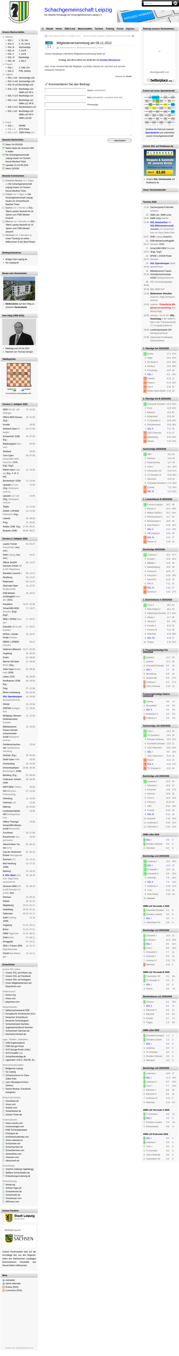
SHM (5, 555)
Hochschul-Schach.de (15, 1034)
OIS (5, 791)
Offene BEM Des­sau (12, 417)
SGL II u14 (13, 95)
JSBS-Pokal (24, 132)
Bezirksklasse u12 (27, 107)
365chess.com (12, 1201)
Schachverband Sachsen (17, 1024)
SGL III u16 (13, 84)
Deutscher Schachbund (16, 1017)
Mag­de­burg (8, 905)
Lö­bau (6, 676)
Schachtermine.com (14, 1150)
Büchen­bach (9, 481)
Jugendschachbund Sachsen (19, 1027)
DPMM (22, 125)
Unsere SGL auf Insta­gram (18, 979)
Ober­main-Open (10, 585)
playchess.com (12, 1002)
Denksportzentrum (11, 252)
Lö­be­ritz (6, 518)
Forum (120, 29)
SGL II (11, 44)
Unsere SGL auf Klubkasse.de (158, 146)
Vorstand (95, 158)
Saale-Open (8, 759)
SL (33, 1060)
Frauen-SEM (16, 945)
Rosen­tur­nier (9, 837)
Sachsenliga (24, 47)
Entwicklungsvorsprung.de (17, 1176)
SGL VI (11, 57)
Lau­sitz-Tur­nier (10, 544)
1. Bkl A (22, 61)
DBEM (6, 642)
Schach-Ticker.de (13, 1114)
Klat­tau (6, 526)
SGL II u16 (13, 81)
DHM (5, 937)
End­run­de (168, 207)
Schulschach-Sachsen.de (17, 1031)
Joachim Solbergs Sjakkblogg (19, 1169)
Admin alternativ (13, 1283)
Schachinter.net (12, 1143)
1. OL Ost (23, 40)
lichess (9, 1085)
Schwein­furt (8, 436)
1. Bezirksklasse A (152, 600)
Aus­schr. (17, 573)
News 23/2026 (12, 168)
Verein (59, 29)
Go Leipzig (10, 1072)
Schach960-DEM (11, 608)
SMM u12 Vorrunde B (153, 972)
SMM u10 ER (25, 118)
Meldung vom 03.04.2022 (17, 348)
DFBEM (15, 642)
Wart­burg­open (9, 444)
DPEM (6, 634)
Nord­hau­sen (8, 681)
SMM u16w (155, 218)
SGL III (11, 47)
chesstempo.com (13, 1198)
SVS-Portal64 (11, 1053)
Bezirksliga (24, 57)
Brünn (6, 929)
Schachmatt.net (12, 1195)
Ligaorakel (10, 1060)
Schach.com (11, 1107)
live (4, 476)
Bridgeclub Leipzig (14, 1068)
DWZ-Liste (70, 29)
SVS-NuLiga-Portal (14, 1049)
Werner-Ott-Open (11, 661)
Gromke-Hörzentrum (110, 60)
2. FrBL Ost (24, 67)
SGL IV (11, 50)
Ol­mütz (6, 704)
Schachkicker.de (13, 1111)
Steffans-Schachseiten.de (17, 1172)
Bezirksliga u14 (26, 89)
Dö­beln (6, 901)
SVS (15, 462)
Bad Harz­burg (9, 863)
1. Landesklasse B (152, 499)
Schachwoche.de (13, 1191)
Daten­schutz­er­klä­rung (98, 160)
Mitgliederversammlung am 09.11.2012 (84, 43)
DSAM (6, 953)
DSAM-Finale (165, 256)
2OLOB (26, 1060)
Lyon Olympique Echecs (16, 1082)
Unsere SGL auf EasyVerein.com (19, 1348)
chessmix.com (12, 1157)
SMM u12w (165, 215)
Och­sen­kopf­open (11, 768)
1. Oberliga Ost (150, 348)
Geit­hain (7, 755)
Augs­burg (7, 653)
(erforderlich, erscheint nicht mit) (104, 97)
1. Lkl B (22, 50)
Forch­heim (8, 833)
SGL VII (11, 61)
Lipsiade (7, 485)
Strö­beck (7, 451)
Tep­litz (6, 506)
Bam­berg (7, 775)
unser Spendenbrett (164, 91)
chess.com (10, 998)
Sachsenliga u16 (27, 78)
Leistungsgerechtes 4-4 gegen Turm (64, 36)
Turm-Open (8, 455)
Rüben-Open (9, 470)
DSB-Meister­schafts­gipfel (162, 241)
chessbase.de (12, 1101)
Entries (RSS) (11, 1287)
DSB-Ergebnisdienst (15, 1043)
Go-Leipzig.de (12, 262)
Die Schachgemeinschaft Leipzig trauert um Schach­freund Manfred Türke (18, 158)
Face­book (26, 1089)
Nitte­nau (7, 807)
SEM (5, 945)
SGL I (10, 40)
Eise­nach (7, 859)
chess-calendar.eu (14, 1140)
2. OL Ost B (24, 44)
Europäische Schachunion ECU (20, 1014)
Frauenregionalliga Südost (156, 694)
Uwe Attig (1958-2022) (13, 315)
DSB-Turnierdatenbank (16, 1130)
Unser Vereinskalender (154, 190)
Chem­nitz (7, 802)
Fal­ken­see (8, 913)
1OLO (19, 1060)
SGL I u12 (12, 100)
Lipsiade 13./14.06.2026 (16, 165)
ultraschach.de (12, 1160)
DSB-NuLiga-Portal (14, 1046)
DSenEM (7, 627)
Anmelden (10, 1280)
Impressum (62, 160)
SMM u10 (154, 215)
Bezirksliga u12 (26, 100)
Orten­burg (7, 798)
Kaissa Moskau (12, 1089)
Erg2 (11, 465)
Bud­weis (7, 530)
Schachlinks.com (13, 1154)
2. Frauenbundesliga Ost (155, 650)
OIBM (5, 933)
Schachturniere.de (14, 1147)
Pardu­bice (7, 604)
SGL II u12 (13, 107)
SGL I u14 (12, 89)
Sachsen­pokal (156, 207)
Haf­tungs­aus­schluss (78, 160)
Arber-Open (8, 669)
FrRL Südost (25, 71)
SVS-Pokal (24, 129)
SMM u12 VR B (26, 103)
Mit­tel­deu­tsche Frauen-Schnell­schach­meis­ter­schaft (161, 274)
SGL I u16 (12, 78)
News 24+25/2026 (14, 144)
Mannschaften (85, 29)
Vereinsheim (120, 158)
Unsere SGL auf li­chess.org (18, 972)
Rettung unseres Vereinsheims (158, 29)
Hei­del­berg (8, 909)
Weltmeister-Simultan (161, 293)
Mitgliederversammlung (87, 48)
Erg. (5, 420)
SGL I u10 (12, 111)
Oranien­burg (9, 763)
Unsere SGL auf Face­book (18, 976)
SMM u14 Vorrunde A (153, 906)
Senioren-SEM (10, 886)
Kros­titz (6, 424)
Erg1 (5, 465)
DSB (17, 436)
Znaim (6, 657)
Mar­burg (7, 871)
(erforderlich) (96, 90)
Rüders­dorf (8, 581)
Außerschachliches (68, 48)
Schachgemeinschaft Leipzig (78, 10)
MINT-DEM (8, 787)
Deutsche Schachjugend (17, 1020)
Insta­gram (10, 1092)
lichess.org (10, 995)
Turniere (99, 29)
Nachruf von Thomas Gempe (19, 352)
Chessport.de (11, 1133)
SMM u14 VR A (26, 92)
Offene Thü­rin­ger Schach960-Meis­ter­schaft (12, 825)
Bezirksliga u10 (26, 111)
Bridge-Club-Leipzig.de (16, 259)
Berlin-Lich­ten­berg (11, 692)
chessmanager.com (14, 1126)
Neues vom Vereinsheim (14, 273)
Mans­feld (7, 573)
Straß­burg (7, 577)
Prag (5, 522)
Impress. (130, 29)
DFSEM (15, 511)
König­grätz (8, 941)
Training (110, 29)
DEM (5, 409)
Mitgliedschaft (107, 158)
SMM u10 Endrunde (153, 1134)
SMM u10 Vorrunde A (153, 1110)
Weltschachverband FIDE (17, 1010)
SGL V (11, 54)
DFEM (13, 619)
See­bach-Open (10, 428)
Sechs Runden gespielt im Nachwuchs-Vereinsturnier (107, 36)
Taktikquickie (9, 359)
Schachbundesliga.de (15, 1056)
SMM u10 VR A (26, 114)
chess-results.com (14, 1123)
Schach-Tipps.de (13, 1188)
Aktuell (49, 29)
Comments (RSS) (13, 1290)
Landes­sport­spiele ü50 (161, 330)
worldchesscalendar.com (17, 1137)
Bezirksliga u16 (26, 84)
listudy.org (10, 1184)
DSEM (6, 511)
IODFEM (7, 708)
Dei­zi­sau (7, 897)
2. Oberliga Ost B (151, 398)
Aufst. (27, 1049)
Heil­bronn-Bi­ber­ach (12, 649)
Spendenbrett (50, 160)
